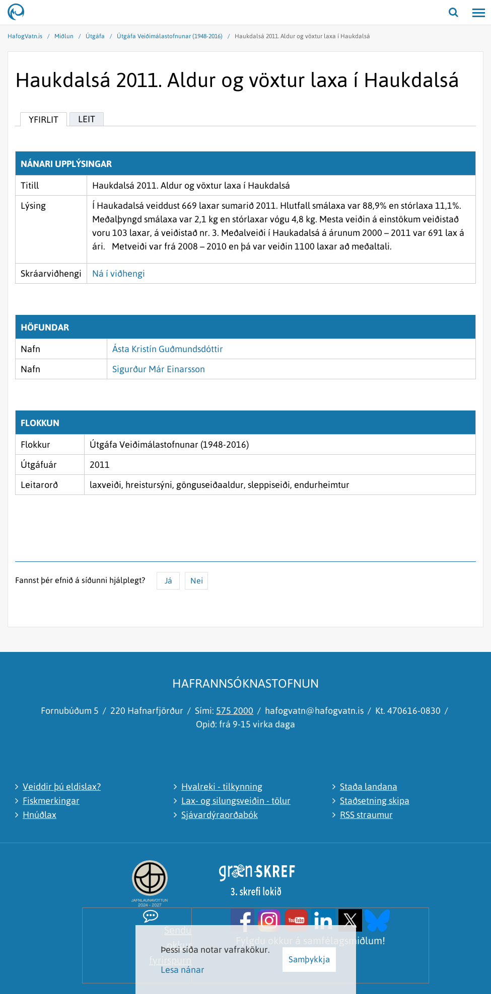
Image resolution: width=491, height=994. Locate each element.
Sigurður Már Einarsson (158, 369)
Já (168, 580)
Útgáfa (95, 36)
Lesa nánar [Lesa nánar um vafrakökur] (182, 969)
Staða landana (368, 786)
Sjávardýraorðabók (219, 814)
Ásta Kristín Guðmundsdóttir (167, 349)
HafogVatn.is (25, 36)
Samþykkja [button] (309, 959)
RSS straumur (366, 814)
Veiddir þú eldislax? (62, 786)
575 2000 (234, 710)
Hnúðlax (39, 814)
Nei (196, 580)
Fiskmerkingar (51, 800)
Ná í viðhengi (118, 273)
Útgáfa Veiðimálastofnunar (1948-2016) (170, 36)
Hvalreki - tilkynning (221, 786)
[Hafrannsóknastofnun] (20, 12)
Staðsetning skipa (374, 800)
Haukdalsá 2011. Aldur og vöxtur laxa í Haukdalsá (302, 36)
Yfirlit (43, 119)
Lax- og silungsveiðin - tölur (236, 800)
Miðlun (64, 36)
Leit (86, 119)
